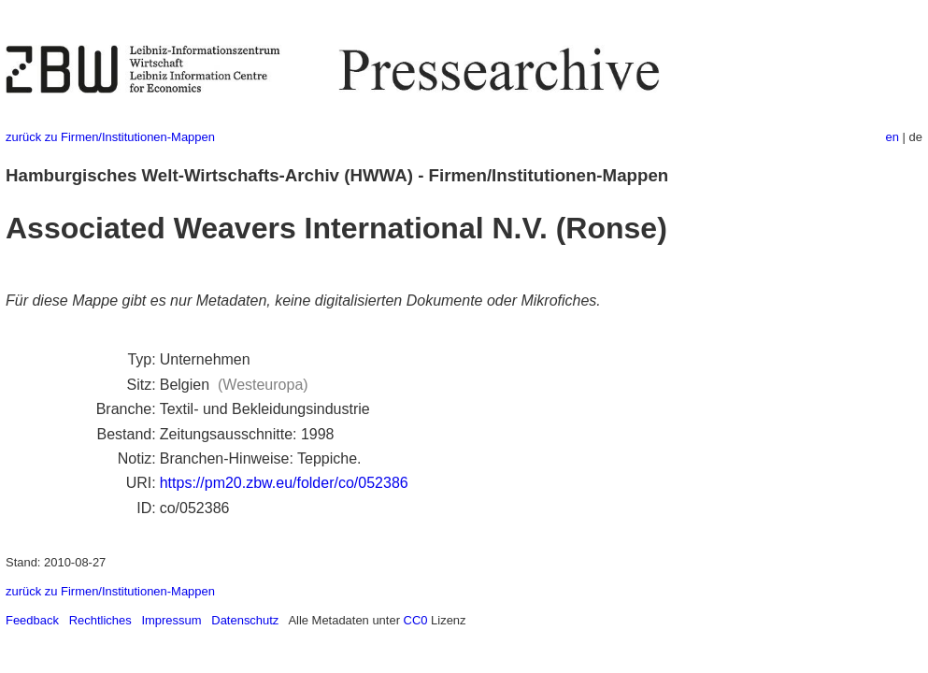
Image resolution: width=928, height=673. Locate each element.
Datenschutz (244, 620)
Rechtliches (100, 620)
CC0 (416, 620)
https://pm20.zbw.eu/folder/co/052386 (284, 483)
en (892, 137)
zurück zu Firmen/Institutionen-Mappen (110, 137)
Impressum (171, 620)
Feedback (32, 620)
